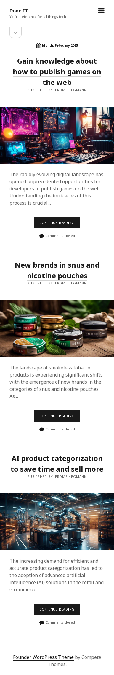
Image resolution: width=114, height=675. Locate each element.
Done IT (18, 10)
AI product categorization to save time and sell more (57, 522)
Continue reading (58, 224)
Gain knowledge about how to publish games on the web (57, 71)
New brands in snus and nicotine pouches (57, 328)
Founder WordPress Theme (43, 657)
